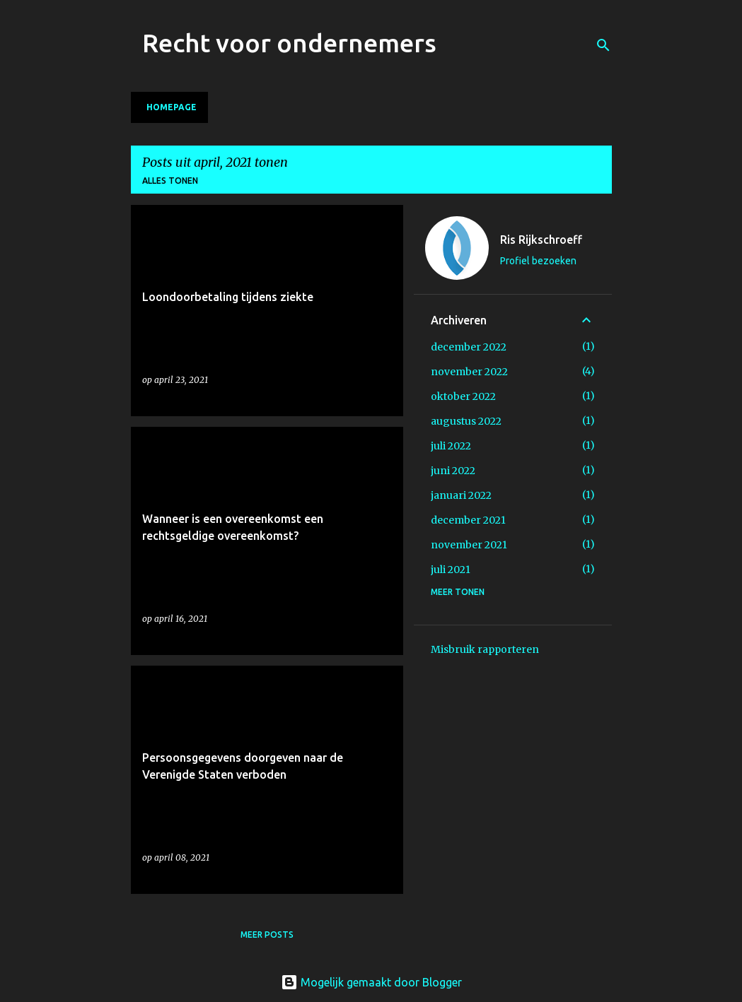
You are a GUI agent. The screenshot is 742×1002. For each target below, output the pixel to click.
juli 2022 (451, 446)
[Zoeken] (603, 45)
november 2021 (469, 544)
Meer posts (267, 934)
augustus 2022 (466, 421)
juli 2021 (450, 569)
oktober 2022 (463, 396)
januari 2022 (461, 495)
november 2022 (469, 371)
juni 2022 (453, 470)
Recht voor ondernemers (289, 42)
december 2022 (468, 347)
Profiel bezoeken (538, 260)
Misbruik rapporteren (485, 649)
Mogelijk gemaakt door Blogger (371, 982)
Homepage (171, 107)
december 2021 (468, 520)
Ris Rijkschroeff (541, 239)
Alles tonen (170, 180)
